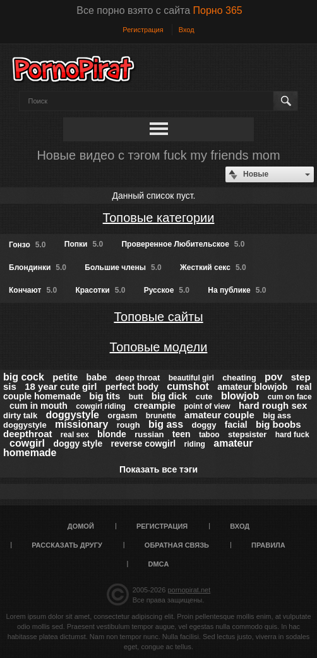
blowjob (240, 396)
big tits (104, 396)
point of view (207, 406)
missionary (81, 424)
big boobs (278, 424)
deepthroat (27, 433)
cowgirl (27, 443)
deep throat (138, 377)
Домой (81, 526)
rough (128, 425)
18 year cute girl (61, 386)
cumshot (188, 386)
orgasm (122, 415)
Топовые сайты (158, 317)
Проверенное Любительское (182, 244)
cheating (239, 377)
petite (65, 377)
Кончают (33, 290)
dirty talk (20, 415)
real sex (75, 434)
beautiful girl (191, 377)
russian (149, 434)
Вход (186, 29)
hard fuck (292, 434)
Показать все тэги (158, 469)
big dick (170, 396)
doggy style (77, 443)
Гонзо (27, 244)
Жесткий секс (213, 267)
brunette (161, 415)
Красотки (100, 290)
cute (204, 396)
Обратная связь (177, 545)
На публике (237, 290)
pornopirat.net (188, 590)
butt (136, 396)
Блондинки (37, 267)
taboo (209, 434)
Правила (268, 545)
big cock (23, 377)
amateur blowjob (252, 387)
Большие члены (123, 267)
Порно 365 (217, 10)
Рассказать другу (67, 545)
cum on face (290, 396)
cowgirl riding (101, 406)
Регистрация (143, 29)
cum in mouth (38, 406)
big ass (165, 424)
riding (194, 444)
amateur (233, 443)
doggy (203, 425)
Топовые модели (159, 347)
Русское (166, 290)
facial (236, 425)
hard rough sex (273, 405)
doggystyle (72, 414)
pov (273, 377)
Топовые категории (159, 218)
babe (97, 377)
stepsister (247, 434)
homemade (29, 452)
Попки (83, 244)
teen (181, 434)
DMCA (158, 564)
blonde (111, 434)
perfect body (131, 387)
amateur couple (219, 414)
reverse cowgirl (143, 443)
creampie (155, 405)
